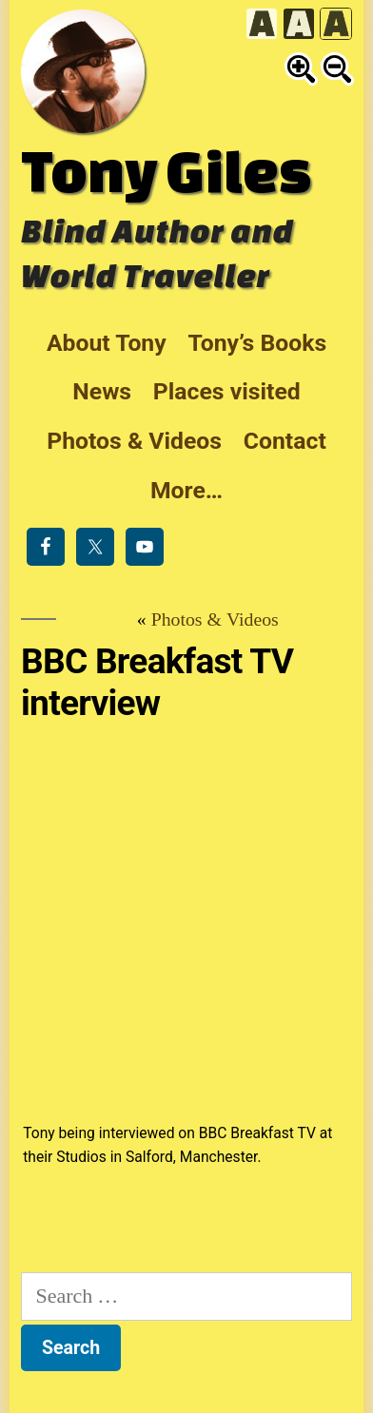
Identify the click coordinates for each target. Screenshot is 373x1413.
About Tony (107, 343)
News (101, 391)
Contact (285, 441)
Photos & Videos (134, 441)
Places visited (227, 391)
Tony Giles (166, 170)
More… (186, 490)
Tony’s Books (256, 343)
